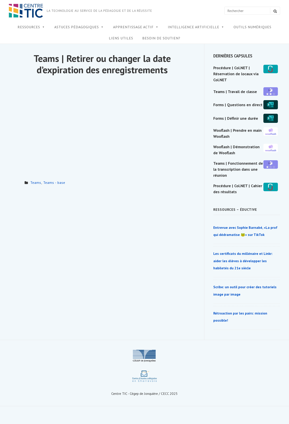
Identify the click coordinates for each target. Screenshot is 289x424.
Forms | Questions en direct (238, 104)
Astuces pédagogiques (79, 27)
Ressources (31, 27)
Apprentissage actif (136, 27)
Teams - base (54, 182)
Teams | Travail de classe (235, 91)
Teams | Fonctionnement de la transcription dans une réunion (238, 169)
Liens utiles (121, 38)
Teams (35, 182)
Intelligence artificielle (196, 27)
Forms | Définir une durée (235, 118)
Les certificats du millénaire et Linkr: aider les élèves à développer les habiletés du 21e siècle (243, 260)
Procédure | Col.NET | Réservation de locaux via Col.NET (235, 73)
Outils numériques (252, 27)
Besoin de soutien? (161, 38)
